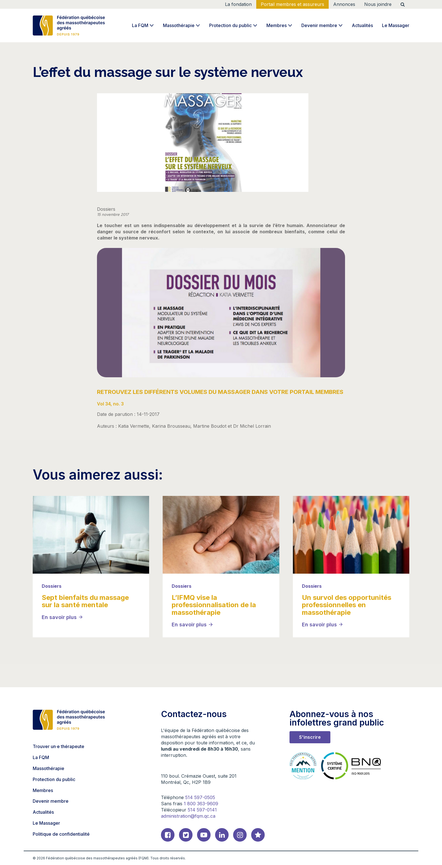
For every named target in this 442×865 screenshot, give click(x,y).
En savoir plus (59, 617)
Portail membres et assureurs (292, 4)
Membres (276, 25)
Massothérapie (179, 25)
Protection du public (230, 25)
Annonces (344, 4)
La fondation (238, 4)
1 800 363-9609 (201, 803)
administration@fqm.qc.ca (188, 816)
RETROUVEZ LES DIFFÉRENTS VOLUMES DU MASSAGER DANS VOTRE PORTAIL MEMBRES (220, 392)
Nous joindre (378, 4)
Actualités (362, 25)
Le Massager (395, 25)
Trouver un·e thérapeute (58, 746)
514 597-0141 (202, 810)
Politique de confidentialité (61, 834)
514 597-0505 (200, 797)
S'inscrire (310, 737)
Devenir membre (319, 25)
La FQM (140, 25)
